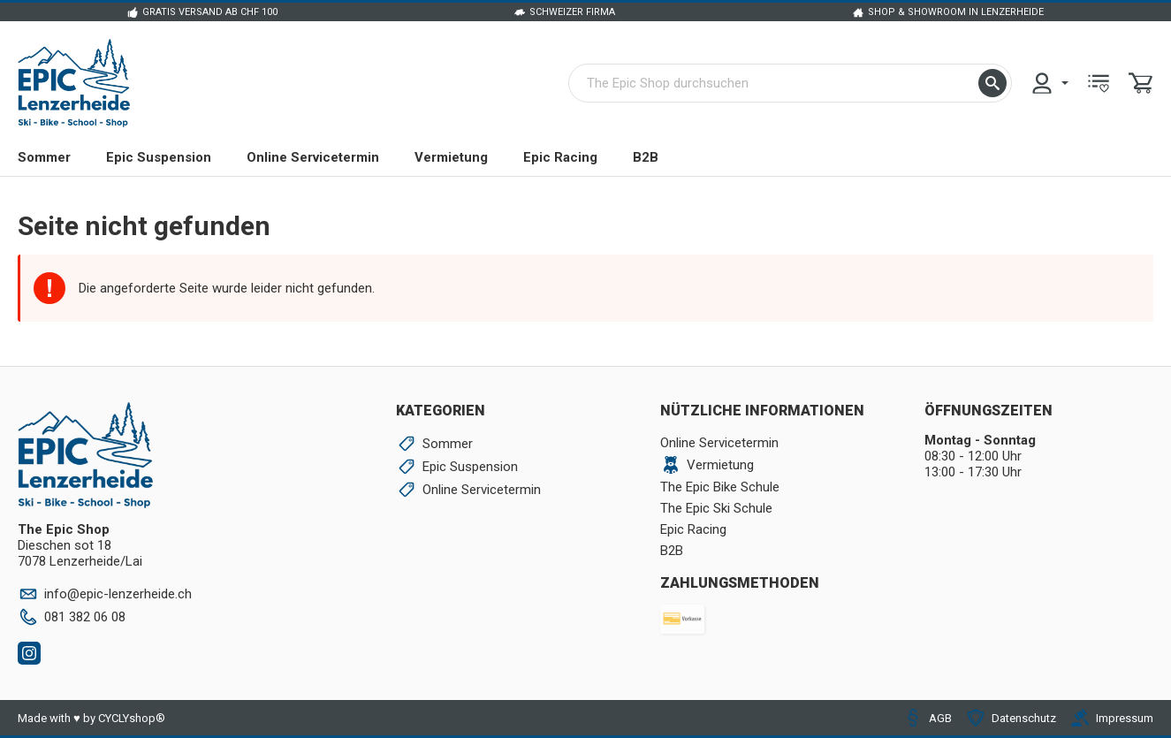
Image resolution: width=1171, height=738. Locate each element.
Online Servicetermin (313, 157)
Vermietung (451, 157)
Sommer (44, 157)
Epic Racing (560, 157)
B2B (645, 157)
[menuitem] (1049, 83)
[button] (992, 83)
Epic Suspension (158, 157)
